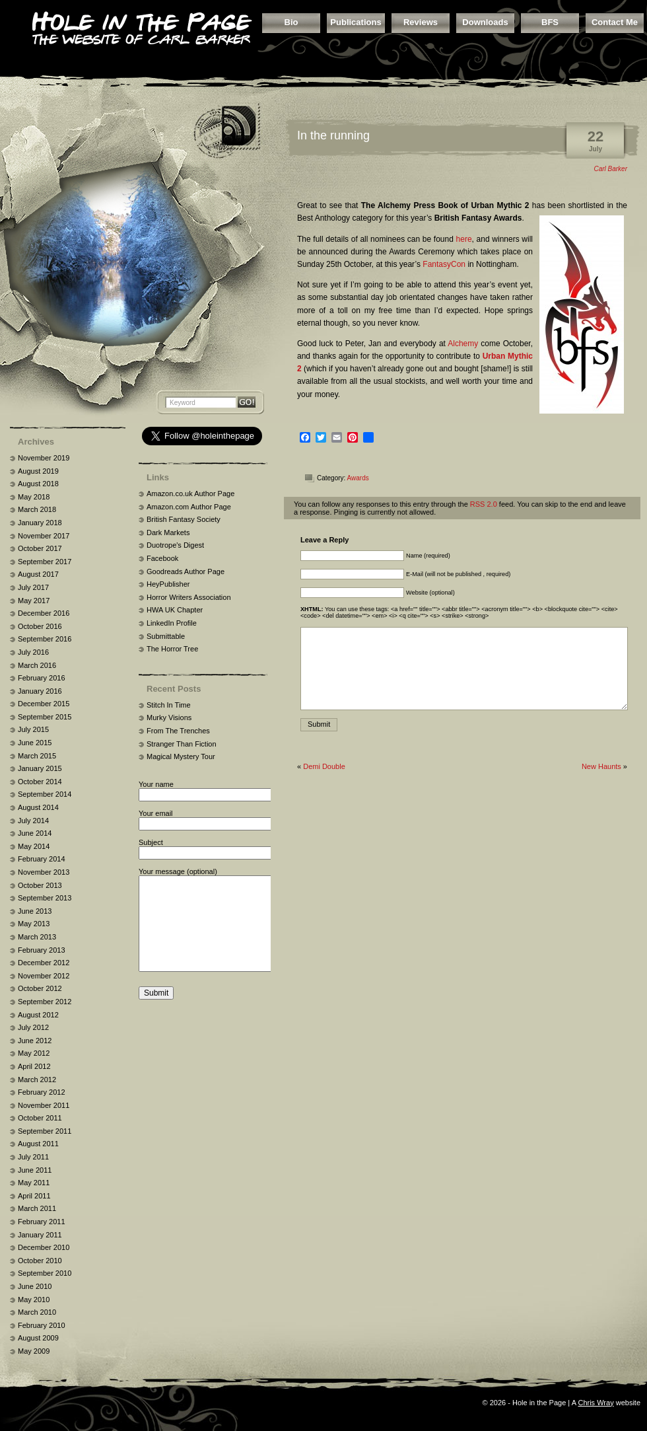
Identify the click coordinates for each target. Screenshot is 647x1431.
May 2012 (34, 1053)
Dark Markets (168, 532)
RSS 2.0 (483, 504)
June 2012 (34, 1041)
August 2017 (38, 574)
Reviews (420, 22)
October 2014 (40, 782)
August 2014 (38, 807)
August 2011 (38, 1144)
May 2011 (34, 1183)
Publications (355, 22)
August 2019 (38, 471)
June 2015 (34, 743)
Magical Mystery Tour (181, 756)
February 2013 (41, 950)
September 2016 (44, 639)
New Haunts (601, 766)
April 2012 (34, 1066)
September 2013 (44, 898)
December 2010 (43, 1247)
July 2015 (33, 729)
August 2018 (38, 484)
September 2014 (44, 794)
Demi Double (324, 766)
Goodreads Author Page (185, 571)
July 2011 (33, 1157)
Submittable (166, 636)
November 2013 (43, 872)
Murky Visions (169, 717)
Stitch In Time (169, 705)
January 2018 (40, 523)
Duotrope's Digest (175, 545)
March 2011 (37, 1208)
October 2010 (40, 1261)
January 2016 (40, 691)
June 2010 (34, 1286)
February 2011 (41, 1222)
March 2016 (37, 665)
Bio (291, 22)
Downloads (485, 22)
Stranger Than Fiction (182, 744)
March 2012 (37, 1079)
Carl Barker (610, 168)
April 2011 (34, 1196)
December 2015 (43, 704)
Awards (358, 478)
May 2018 (34, 497)
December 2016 (43, 613)
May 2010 (34, 1299)
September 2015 (44, 717)
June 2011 (34, 1170)
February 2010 (41, 1325)
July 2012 (33, 1027)
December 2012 (43, 963)
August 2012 (38, 1015)
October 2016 (40, 626)
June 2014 (34, 833)
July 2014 (33, 821)
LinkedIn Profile (172, 623)
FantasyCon (444, 264)
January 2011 (40, 1235)
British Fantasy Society (184, 519)
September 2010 (44, 1273)
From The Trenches (178, 731)
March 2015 (37, 756)
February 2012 (41, 1092)
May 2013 (34, 924)
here (464, 239)
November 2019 (43, 458)
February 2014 (41, 859)
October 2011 (40, 1118)
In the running (333, 135)
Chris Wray (595, 1403)
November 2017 (43, 536)
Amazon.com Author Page (189, 507)
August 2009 (38, 1338)
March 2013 (37, 937)
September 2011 (44, 1131)
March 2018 (37, 509)
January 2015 (40, 768)
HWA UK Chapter (175, 610)
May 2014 (34, 846)
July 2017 (33, 587)
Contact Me (615, 22)
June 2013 (34, 911)
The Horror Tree (172, 649)
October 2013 (40, 885)
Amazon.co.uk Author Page (190, 493)
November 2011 (43, 1105)
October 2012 (40, 988)
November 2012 (43, 976)
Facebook (162, 558)
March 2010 (37, 1312)
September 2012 (44, 1002)
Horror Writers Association (189, 597)
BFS (550, 22)
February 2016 (41, 678)
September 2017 (44, 562)
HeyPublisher (168, 584)
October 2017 (40, 548)
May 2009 (34, 1351)
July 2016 (33, 652)
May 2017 (34, 601)
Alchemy (463, 343)
